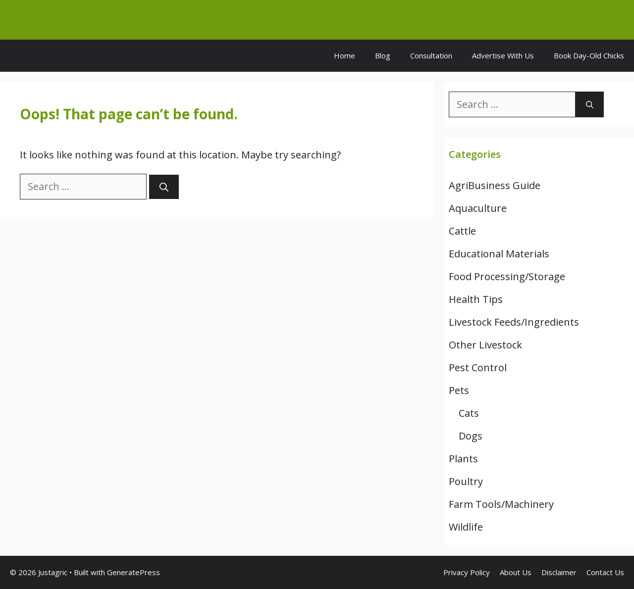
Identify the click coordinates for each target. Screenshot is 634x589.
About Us (515, 572)
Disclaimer (559, 572)
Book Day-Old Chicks (589, 55)
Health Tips (476, 299)
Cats (469, 413)
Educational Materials (499, 253)
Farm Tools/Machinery (501, 504)
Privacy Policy (466, 572)
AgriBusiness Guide (494, 185)
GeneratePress (133, 572)
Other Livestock (485, 344)
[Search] (164, 187)
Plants (463, 458)
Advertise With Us (503, 55)
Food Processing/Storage (507, 276)
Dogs (470, 435)
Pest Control (478, 367)
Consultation (431, 55)
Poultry (466, 481)
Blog (382, 55)
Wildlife (466, 527)
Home (344, 55)
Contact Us (605, 572)
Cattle (462, 231)
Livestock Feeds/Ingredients (514, 322)
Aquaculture (478, 208)
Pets (459, 390)
